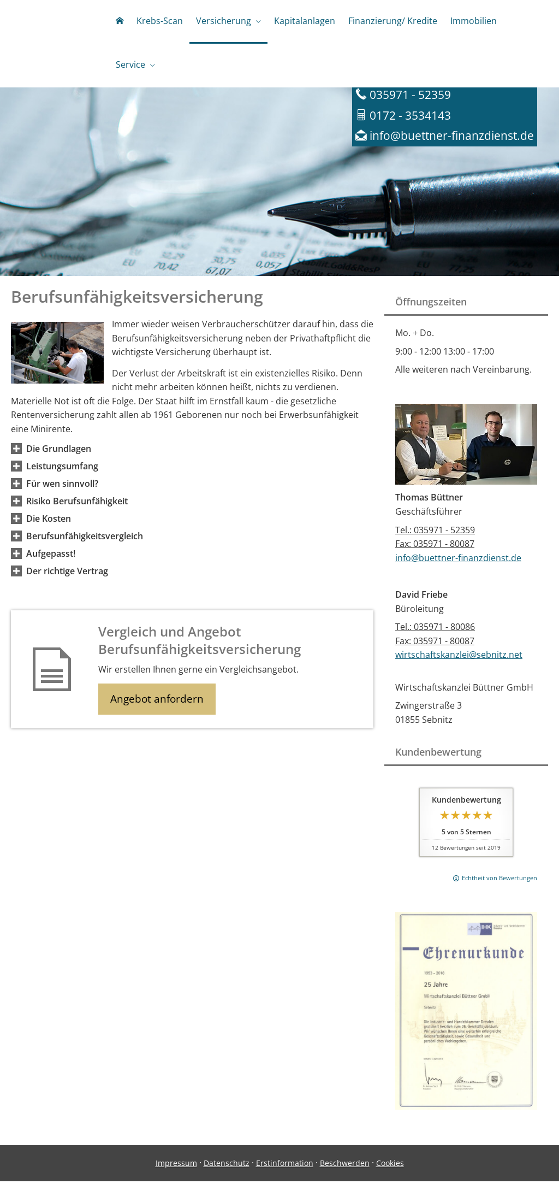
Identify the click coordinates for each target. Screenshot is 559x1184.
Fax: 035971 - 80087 (434, 546)
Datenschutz (226, 1166)
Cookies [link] (390, 1166)
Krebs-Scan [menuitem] (159, 21)
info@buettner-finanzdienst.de (458, 561)
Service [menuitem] (130, 64)
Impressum (176, 1166)
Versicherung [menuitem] (223, 21)
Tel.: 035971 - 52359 (435, 533)
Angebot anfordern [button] (158, 702)
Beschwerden (345, 1166)
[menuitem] (119, 22)
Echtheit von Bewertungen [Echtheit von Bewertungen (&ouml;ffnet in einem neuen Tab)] (499, 880)
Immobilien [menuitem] (473, 21)
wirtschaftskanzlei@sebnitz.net (458, 657)
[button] (58, 451)
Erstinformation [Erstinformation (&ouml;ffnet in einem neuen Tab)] (284, 1166)
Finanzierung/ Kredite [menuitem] (392, 21)
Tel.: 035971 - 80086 (435, 629)
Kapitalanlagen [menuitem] (304, 21)
